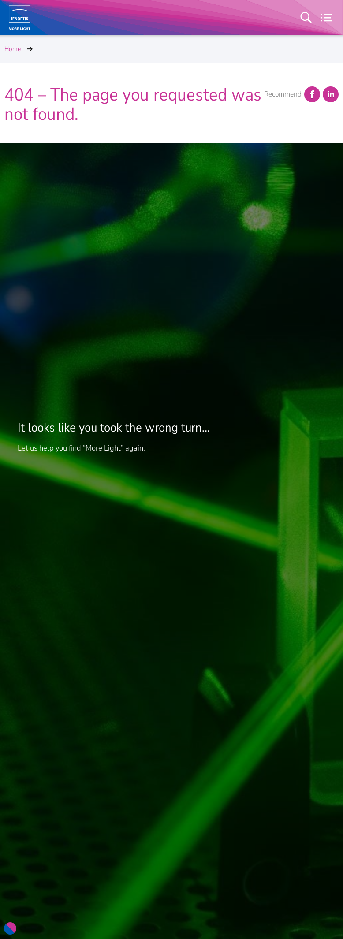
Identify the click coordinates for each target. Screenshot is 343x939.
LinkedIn (330, 94)
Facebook (311, 94)
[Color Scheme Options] (10, 928)
